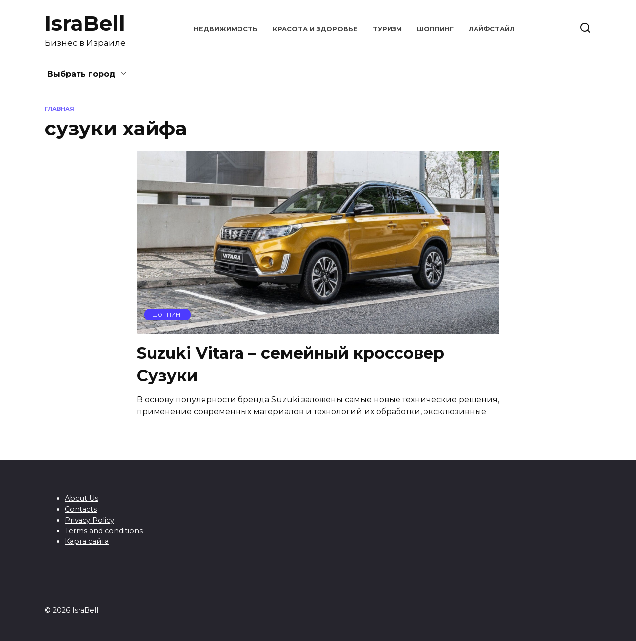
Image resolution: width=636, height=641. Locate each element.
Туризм (387, 29)
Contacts (81, 509)
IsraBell (85, 23)
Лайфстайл (492, 29)
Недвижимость (226, 29)
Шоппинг (435, 29)
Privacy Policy (89, 520)
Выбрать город (81, 74)
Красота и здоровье (315, 29)
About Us (81, 498)
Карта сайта (87, 541)
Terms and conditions (104, 530)
